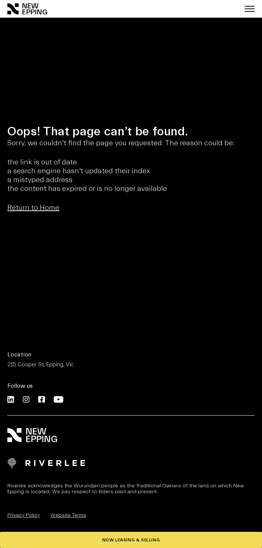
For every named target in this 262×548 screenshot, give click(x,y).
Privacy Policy (23, 515)
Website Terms (68, 515)
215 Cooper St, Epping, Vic (40, 365)
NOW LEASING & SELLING (131, 539)
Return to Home (33, 207)
